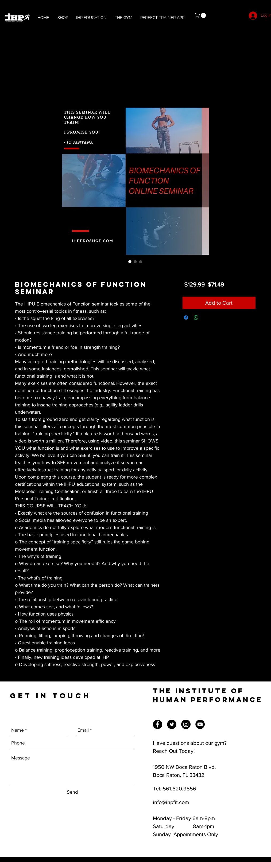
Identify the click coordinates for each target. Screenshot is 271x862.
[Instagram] (186, 724)
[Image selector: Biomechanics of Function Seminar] (130, 261)
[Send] (72, 792)
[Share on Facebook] (186, 317)
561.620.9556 (179, 789)
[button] (201, 15)
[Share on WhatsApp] (196, 317)
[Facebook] (157, 724)
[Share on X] (206, 317)
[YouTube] (200, 724)
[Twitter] (171, 724)
